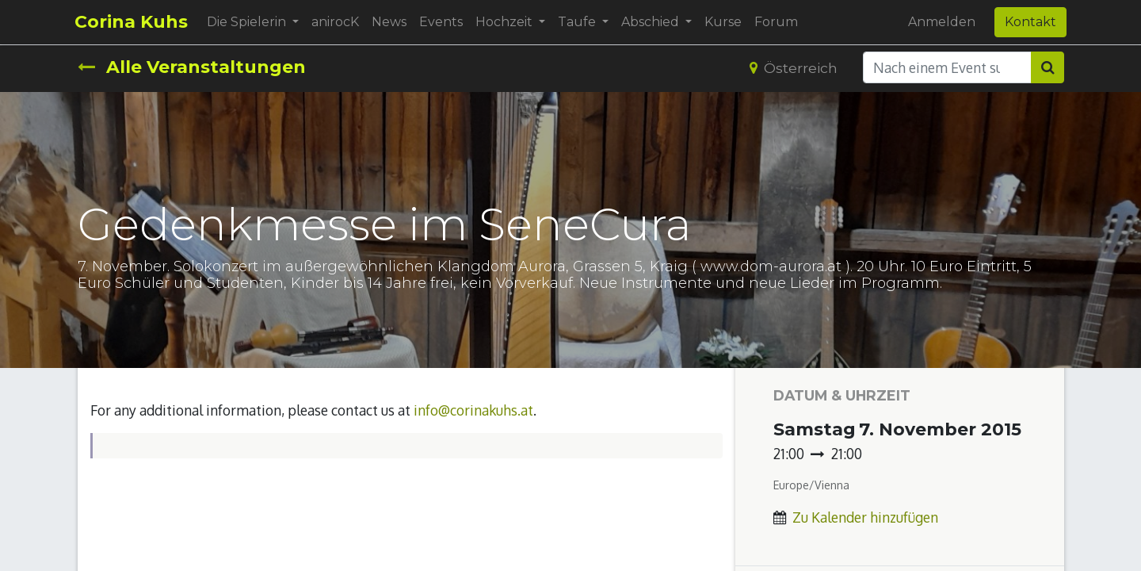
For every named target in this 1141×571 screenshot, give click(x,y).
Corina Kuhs (134, 22)
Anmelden (939, 21)
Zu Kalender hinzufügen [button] (865, 517)
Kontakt (1028, 21)
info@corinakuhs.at (473, 410)
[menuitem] (338, 22)
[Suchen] (1047, 67)
